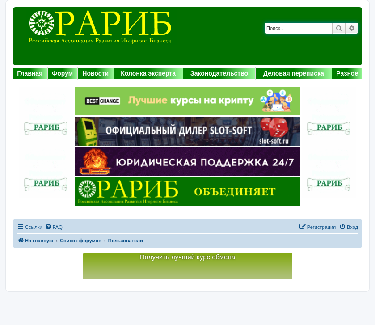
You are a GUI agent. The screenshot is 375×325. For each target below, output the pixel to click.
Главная (29, 73)
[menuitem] (54, 227)
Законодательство (219, 73)
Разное (347, 73)
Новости (95, 73)
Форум (62, 73)
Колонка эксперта (148, 73)
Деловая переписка (293, 73)
